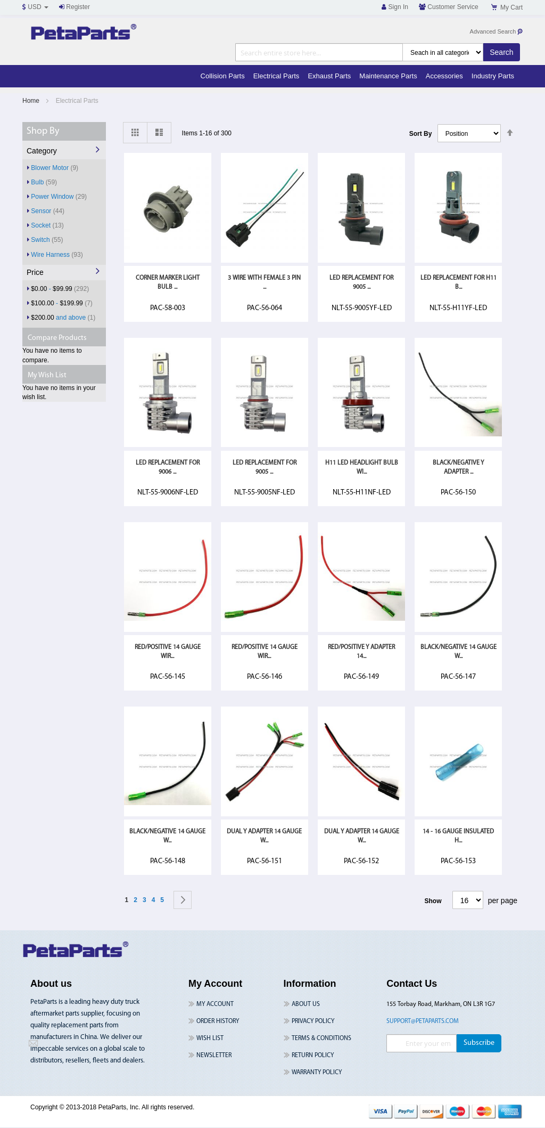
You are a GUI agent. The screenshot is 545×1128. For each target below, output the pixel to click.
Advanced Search (497, 31)
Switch (47, 240)
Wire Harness (56, 254)
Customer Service (448, 7)
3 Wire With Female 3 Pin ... (264, 282)
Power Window (59, 196)
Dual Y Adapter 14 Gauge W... (264, 836)
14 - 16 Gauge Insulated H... (458, 836)
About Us (306, 1004)
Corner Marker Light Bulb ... (168, 282)
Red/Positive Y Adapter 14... (361, 652)
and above (63, 317)
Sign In (395, 7)
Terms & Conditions (321, 1038)
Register (74, 7)
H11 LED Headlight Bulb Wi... (361, 467)
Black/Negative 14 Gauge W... (458, 652)
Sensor (47, 211)
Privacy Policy (313, 1021)
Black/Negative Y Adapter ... (458, 467)
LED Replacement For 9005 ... (361, 282)
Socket (47, 225)
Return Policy (313, 1055)
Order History (217, 1021)
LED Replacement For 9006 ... (168, 467)
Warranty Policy (317, 1072)
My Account (215, 1004)
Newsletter (214, 1055)
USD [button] (35, 7)
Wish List (210, 1038)
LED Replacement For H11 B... (458, 282)
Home (31, 100)
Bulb (44, 182)
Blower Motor (54, 168)
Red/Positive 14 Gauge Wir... (168, 652)
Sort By (420, 133)
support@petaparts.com (422, 1021)
